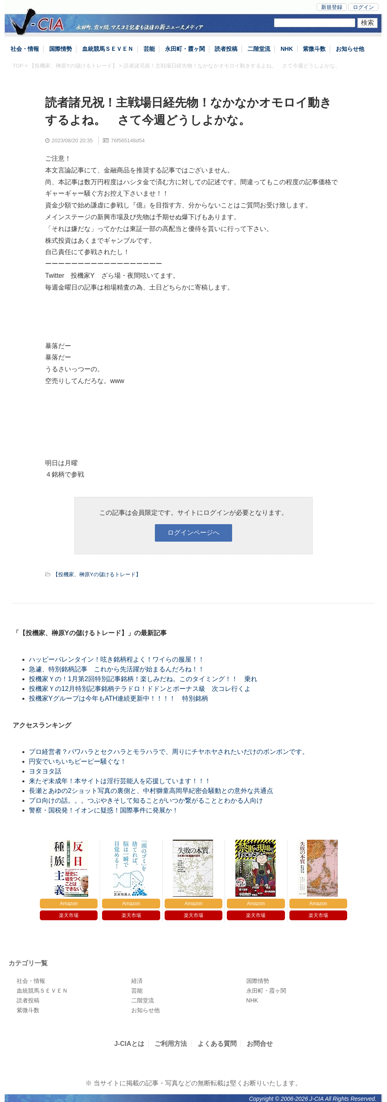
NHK (286, 49)
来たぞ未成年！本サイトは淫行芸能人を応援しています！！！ (120, 780)
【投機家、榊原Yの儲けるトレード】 (73, 66)
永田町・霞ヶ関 (185, 49)
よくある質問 (217, 1043)
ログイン (363, 7)
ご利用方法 (170, 1043)
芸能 (149, 49)
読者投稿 (226, 49)
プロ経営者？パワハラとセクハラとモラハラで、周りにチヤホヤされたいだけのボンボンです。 (169, 751)
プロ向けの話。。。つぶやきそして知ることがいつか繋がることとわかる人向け (146, 800)
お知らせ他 (350, 49)
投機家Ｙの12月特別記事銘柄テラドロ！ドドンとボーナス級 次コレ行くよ (140, 688)
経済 (137, 981)
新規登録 (331, 7)
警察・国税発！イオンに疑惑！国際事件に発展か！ (103, 810)
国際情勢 (60, 49)
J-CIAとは (129, 1043)
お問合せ (260, 1043)
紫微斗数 (314, 49)
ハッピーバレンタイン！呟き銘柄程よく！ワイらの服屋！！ (123, 659)
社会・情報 (25, 49)
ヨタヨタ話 (45, 771)
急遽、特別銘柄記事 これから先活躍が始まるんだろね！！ (116, 669)
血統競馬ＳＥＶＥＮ (107, 49)
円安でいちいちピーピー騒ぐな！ (77, 761)
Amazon (69, 903)
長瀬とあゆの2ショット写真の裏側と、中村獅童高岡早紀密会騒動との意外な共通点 (151, 790)
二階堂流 (259, 49)
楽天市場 (68, 915)
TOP (18, 66)
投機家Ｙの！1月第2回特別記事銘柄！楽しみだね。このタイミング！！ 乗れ (143, 678)
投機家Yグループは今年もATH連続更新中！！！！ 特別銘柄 (118, 698)
